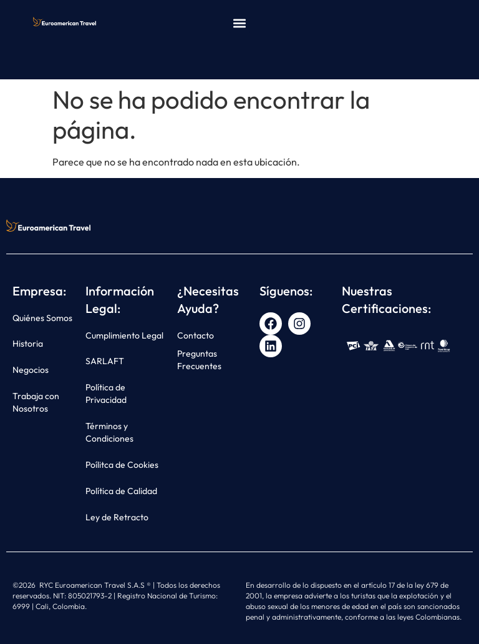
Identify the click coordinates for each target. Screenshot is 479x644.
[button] (240, 22)
